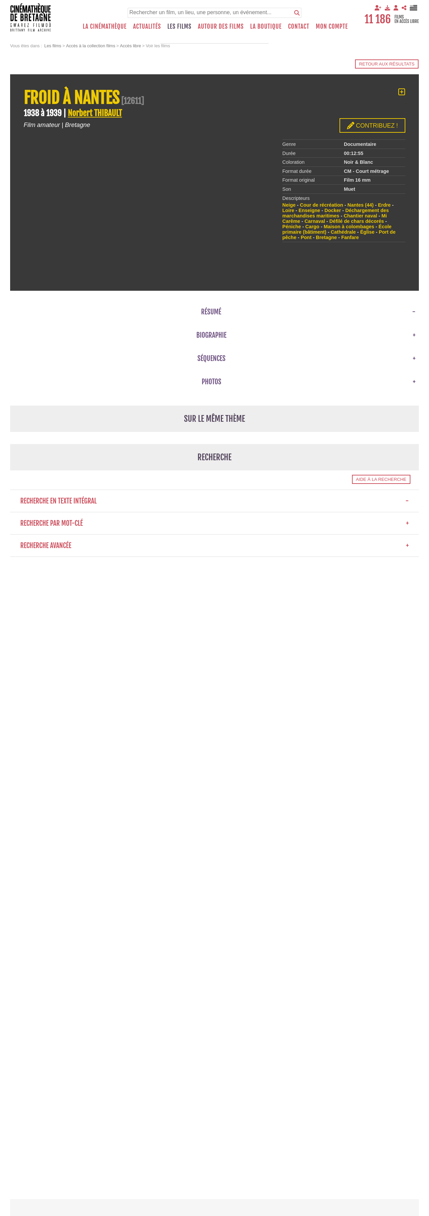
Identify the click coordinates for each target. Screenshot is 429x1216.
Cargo (312, 226)
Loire (288, 210)
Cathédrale (343, 232)
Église (367, 232)
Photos (211, 382)
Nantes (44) (361, 205)
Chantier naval (360, 215)
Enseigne (309, 210)
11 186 (377, 19)
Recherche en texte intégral (214, 501)
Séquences (212, 358)
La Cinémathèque (105, 26)
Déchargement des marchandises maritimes (335, 213)
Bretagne (326, 237)
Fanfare (350, 237)
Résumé (211, 312)
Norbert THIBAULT (95, 113)
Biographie (211, 335)
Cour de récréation (321, 205)
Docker (333, 210)
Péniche (291, 226)
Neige (289, 205)
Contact (298, 26)
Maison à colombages (349, 226)
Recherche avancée (214, 545)
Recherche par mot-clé (214, 523)
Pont (306, 237)
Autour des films (221, 26)
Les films (180, 26)
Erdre (384, 205)
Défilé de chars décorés (356, 221)
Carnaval (314, 221)
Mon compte (332, 26)
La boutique (265, 26)
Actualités (147, 26)
